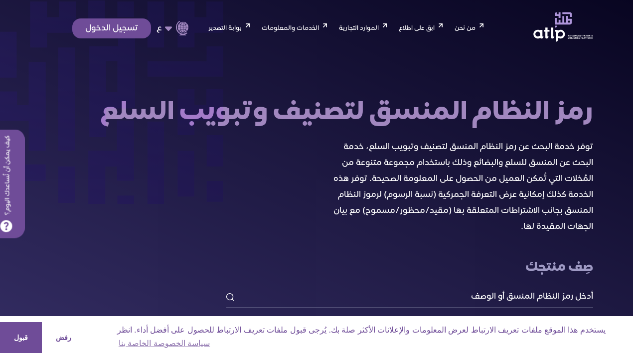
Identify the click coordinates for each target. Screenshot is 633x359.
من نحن (465, 28)
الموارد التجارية (359, 28)
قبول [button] (21, 338)
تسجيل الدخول (111, 28)
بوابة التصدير (225, 28)
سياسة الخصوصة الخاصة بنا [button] (164, 343)
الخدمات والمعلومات (290, 28)
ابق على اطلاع (417, 28)
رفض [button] (63, 338)
